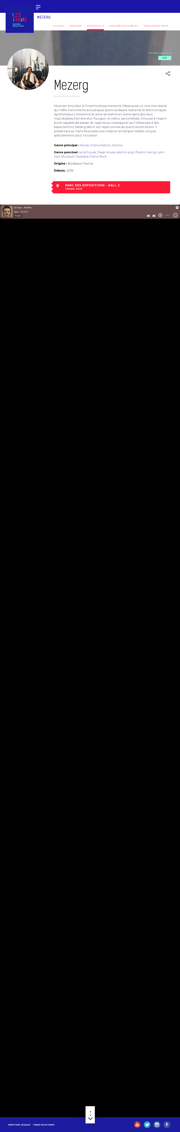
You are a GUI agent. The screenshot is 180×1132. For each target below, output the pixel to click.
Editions (76, 25)
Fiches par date (160, 53)
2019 (165, 58)
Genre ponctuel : (66, 152)
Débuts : (60, 170)
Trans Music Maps (155, 25)
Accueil (58, 25)
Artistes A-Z (95, 25)
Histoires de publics (123, 25)
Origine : (60, 163)
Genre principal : (66, 145)
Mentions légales (19, 1125)
